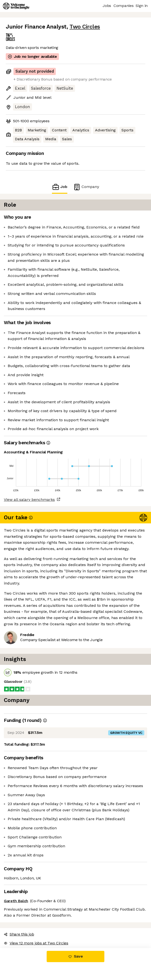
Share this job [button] (19, 934)
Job (59, 187)
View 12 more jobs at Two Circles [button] (36, 943)
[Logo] (16, 6)
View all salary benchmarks (29, 499)
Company (86, 187)
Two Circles (84, 26)
